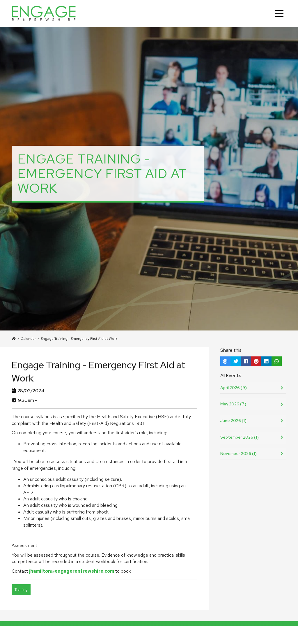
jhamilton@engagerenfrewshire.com (71, 571)
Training (21, 589)
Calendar (28, 338)
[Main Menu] (279, 13)
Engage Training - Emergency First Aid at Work (79, 338)
